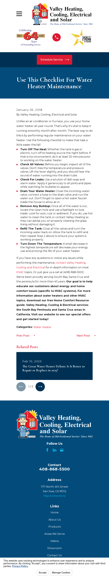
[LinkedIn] (54, 450)
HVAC (20, 272)
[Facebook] (47, 450)
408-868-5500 (54, 469)
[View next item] (40, 387)
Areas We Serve (54, 534)
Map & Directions (54, 496)
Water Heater (42, 327)
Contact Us (54, 555)
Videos (54, 541)
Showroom (54, 548)
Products (54, 526)
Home (55, 512)
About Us (54, 519)
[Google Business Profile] (62, 450)
